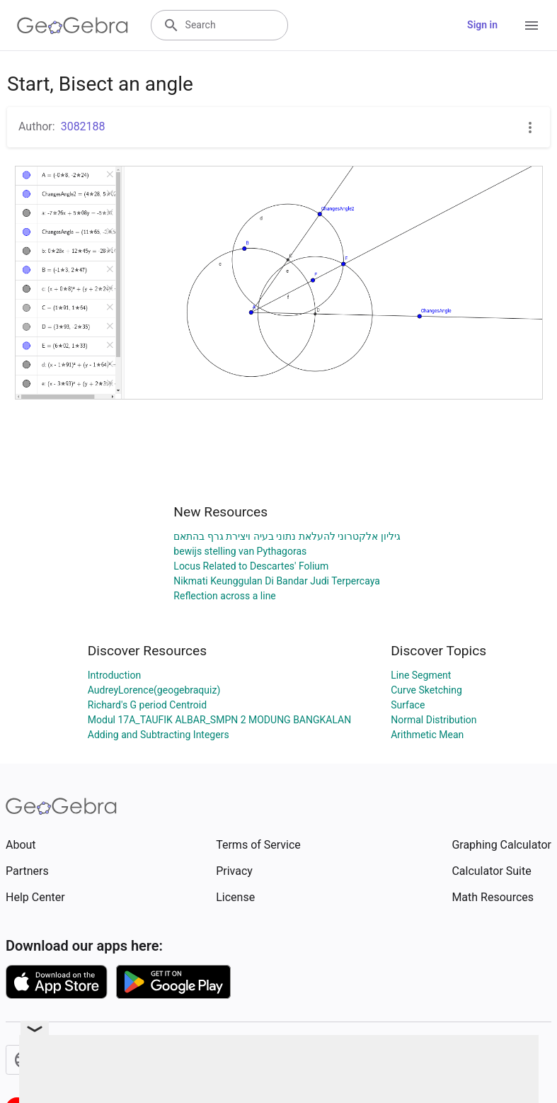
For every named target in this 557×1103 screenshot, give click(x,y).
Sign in (482, 24)
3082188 (83, 126)
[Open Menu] (531, 25)
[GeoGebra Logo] (72, 25)
